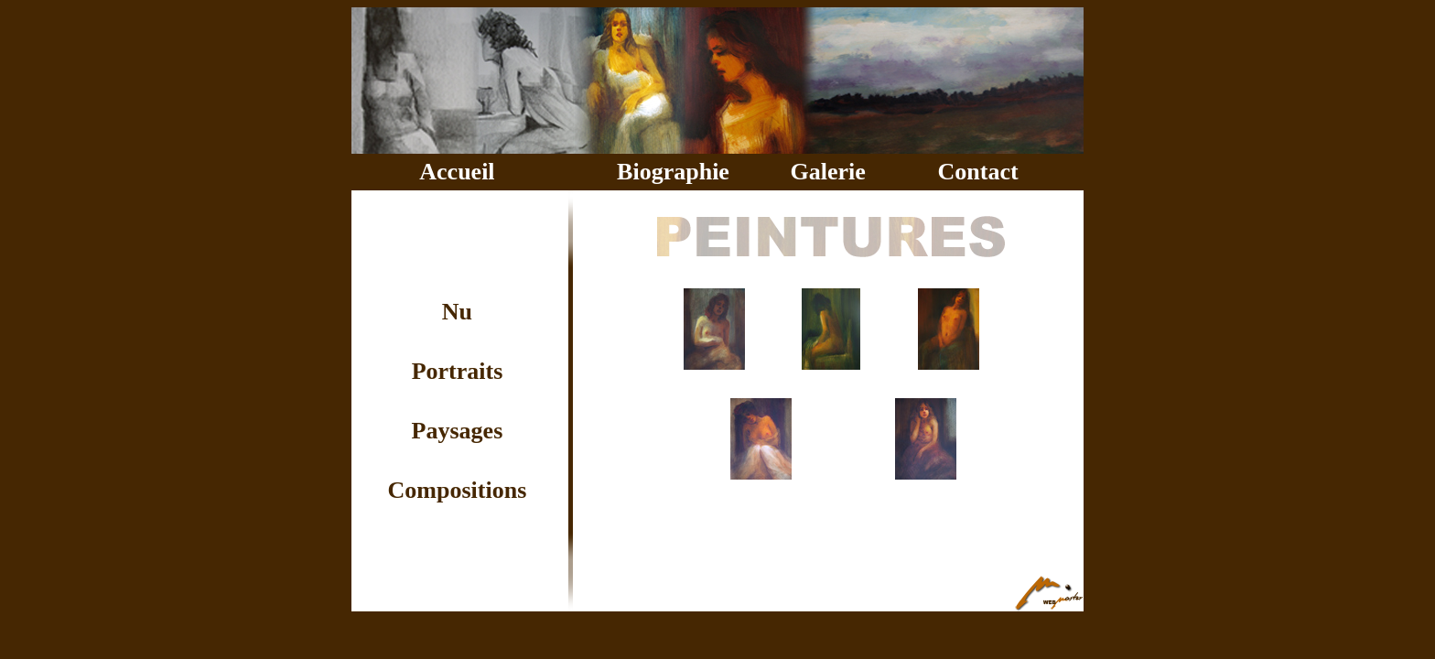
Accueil (456, 171)
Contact (978, 171)
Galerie (827, 171)
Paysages (457, 430)
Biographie (673, 171)
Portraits (457, 371)
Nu (457, 311)
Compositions (457, 490)
